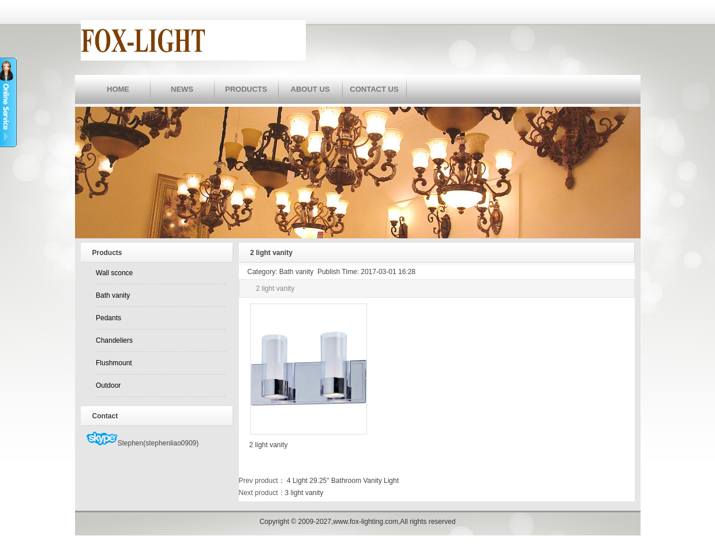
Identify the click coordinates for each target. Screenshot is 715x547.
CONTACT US (374, 89)
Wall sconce (114, 273)
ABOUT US (310, 89)
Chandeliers (114, 340)
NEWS (182, 89)
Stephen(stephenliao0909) (143, 443)
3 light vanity (304, 493)
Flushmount (114, 363)
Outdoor (108, 385)
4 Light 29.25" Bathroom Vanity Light (342, 481)
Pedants (108, 318)
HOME (118, 89)
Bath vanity (113, 295)
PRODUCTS (246, 89)
